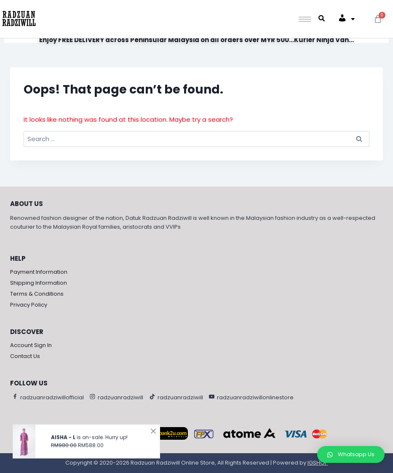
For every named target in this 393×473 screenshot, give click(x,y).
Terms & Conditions (37, 294)
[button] (351, 454)
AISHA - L (63, 441)
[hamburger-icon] (304, 19)
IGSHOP (317, 463)
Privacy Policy (28, 305)
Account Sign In (31, 345)
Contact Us (25, 356)
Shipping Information (38, 283)
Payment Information (38, 272)
